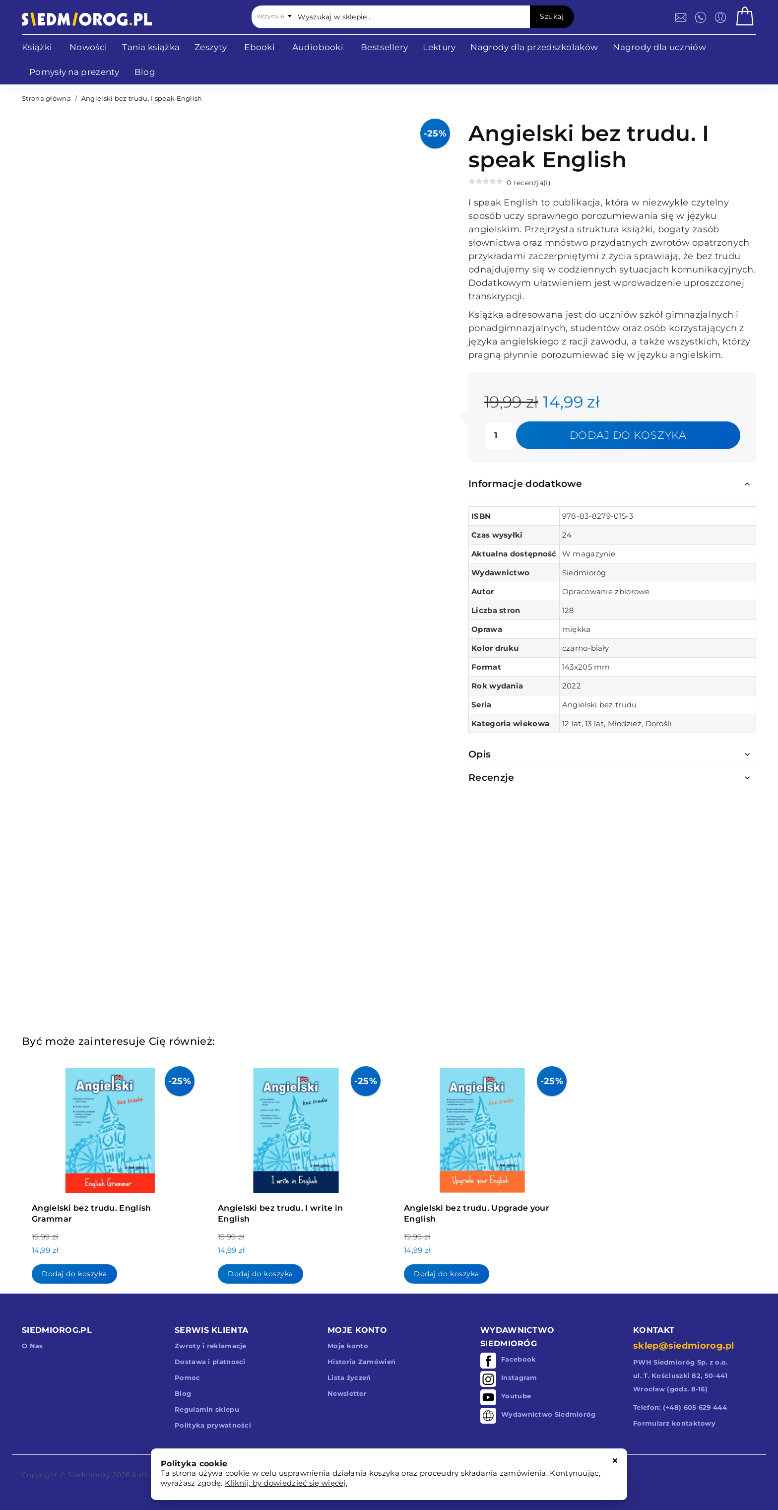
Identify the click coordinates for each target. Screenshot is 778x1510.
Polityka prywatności (213, 1425)
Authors (145, 1474)
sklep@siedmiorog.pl (683, 1345)
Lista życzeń (349, 1377)
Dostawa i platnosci (210, 1362)
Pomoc (187, 1377)
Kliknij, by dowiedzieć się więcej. (286, 1483)
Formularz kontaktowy (674, 1423)
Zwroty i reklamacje (211, 1346)
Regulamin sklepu (207, 1409)
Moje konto (347, 1346)
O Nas (32, 1346)
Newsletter (347, 1393)
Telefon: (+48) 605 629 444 (680, 1407)
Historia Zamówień (361, 1362)
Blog (183, 1393)
